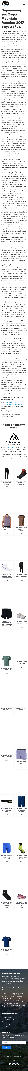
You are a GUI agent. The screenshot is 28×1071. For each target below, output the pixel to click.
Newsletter (5, 1026)
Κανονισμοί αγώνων (7, 1017)
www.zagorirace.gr (11, 402)
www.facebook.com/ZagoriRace (15, 404)
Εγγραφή (6, 1047)
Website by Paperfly (14, 1067)
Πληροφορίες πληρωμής (8, 1019)
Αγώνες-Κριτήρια (6, 1024)
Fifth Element (11, 447)
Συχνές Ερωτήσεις (6, 1021)
